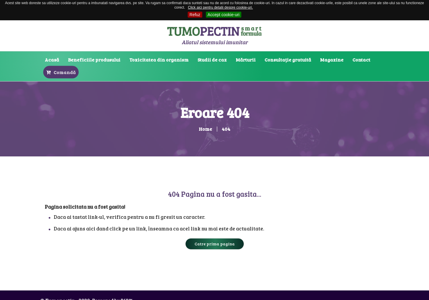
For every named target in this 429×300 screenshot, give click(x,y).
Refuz (194, 14)
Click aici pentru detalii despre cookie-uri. (220, 7)
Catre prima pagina (215, 244)
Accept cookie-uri (224, 14)
